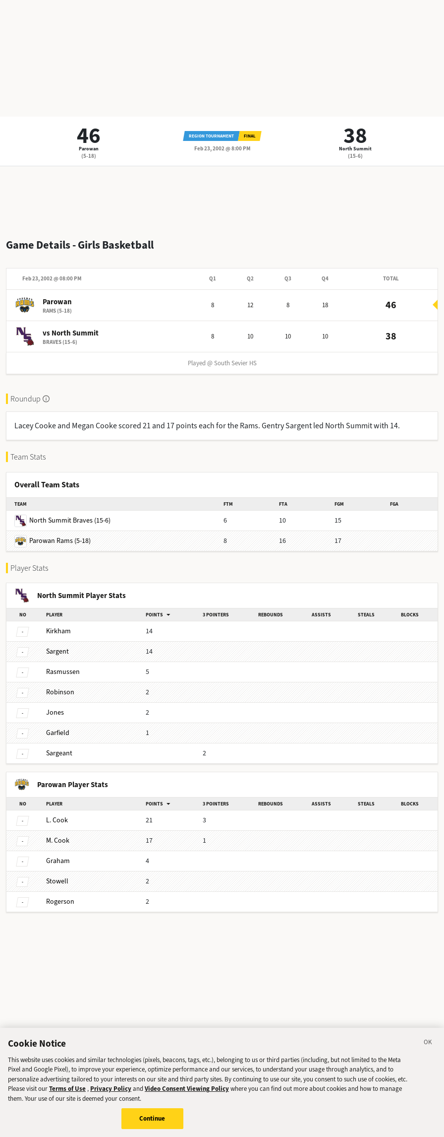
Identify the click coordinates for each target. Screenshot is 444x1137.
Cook (57, 820)
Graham (58, 861)
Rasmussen (63, 671)
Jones (55, 712)
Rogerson (60, 901)
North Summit (355, 148)
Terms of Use (67, 1094)
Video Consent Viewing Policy (187, 1094)
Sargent (57, 651)
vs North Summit (71, 333)
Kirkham (58, 631)
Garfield (57, 732)
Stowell (57, 881)
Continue (152, 1124)
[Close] (428, 1049)
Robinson (60, 692)
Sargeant (59, 753)
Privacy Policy (110, 1094)
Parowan (89, 148)
